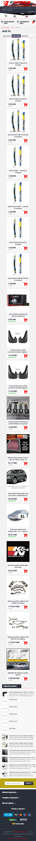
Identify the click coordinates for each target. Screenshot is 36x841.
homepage (6, 27)
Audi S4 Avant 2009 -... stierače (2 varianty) (18, 207)
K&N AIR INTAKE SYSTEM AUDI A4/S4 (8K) (18, 566)
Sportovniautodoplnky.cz (20, 832)
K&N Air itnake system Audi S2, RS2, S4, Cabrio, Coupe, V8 (18, 458)
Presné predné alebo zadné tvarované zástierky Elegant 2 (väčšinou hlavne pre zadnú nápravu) (18, 387)
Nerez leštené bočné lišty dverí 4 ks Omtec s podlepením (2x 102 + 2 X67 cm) (18, 494)
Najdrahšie (25, 36)
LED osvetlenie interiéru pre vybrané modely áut (18, 315)
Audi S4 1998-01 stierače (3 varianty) (18, 64)
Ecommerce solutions (14, 838)
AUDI (12, 27)
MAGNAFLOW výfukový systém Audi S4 (18, 674)
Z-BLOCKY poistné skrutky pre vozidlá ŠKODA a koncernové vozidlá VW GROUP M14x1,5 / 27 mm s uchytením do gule (18, 423)
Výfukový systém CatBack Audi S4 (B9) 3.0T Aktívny (18, 602)
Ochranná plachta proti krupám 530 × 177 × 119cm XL (18, 530)
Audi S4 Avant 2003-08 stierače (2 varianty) (18, 279)
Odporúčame (7, 36)
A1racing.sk (18, 3)
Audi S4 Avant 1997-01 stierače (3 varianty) (18, 136)
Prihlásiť (15, 18)
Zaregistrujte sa (31, 11)
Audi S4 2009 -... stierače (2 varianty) (18, 171)
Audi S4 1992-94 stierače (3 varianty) (18, 100)
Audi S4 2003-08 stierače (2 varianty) (18, 243)
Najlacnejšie (16, 36)
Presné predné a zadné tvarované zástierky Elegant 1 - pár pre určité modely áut (18, 351)
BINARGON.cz (24, 838)
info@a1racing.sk (7, 10)
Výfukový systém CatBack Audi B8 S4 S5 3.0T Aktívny (18, 638)
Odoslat (28, 783)
